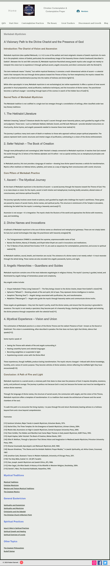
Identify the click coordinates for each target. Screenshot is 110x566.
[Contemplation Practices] (32, 23)
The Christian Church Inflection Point (18, 515)
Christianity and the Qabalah (15, 511)
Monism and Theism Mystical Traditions (19, 488)
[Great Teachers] (68, 23)
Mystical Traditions (11, 482)
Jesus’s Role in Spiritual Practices (16, 528)
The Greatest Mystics (12, 492)
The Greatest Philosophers (14, 548)
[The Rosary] (52, 23)
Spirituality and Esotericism (14, 505)
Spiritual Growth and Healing (15, 531)
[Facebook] (100, 563)
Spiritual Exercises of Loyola (14, 535)
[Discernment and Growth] (90, 23)
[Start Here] (14, 23)
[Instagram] (94, 563)
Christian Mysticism (11, 485)
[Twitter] (105, 563)
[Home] (13, 10)
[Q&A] (4, 23)
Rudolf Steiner (9, 551)
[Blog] (106, 23)
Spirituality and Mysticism (14, 508)
